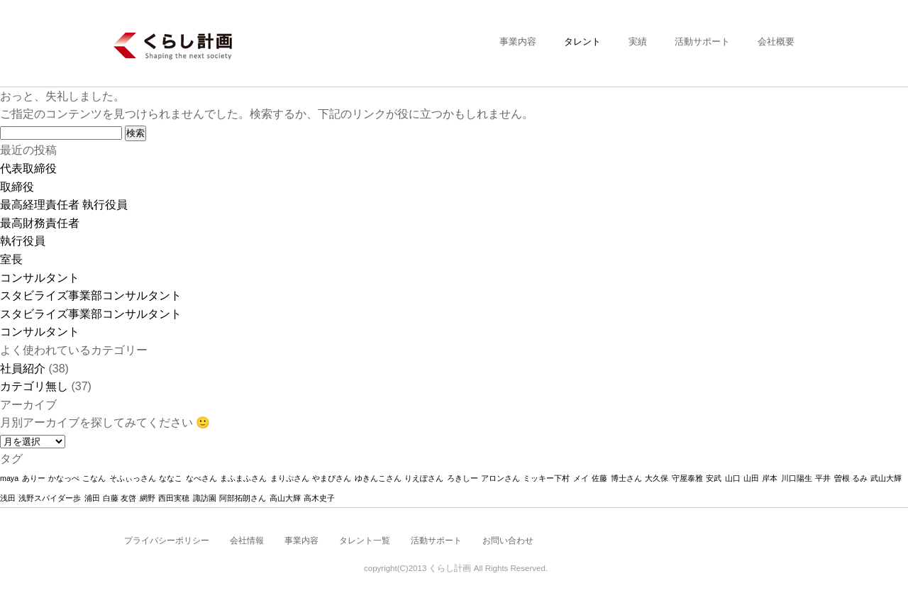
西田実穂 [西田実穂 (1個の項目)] (173, 498)
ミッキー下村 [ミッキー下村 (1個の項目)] (546, 478)
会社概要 (776, 41)
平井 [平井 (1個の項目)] (823, 478)
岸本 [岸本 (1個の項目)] (769, 478)
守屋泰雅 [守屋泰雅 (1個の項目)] (687, 478)
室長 (11, 259)
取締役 (17, 187)
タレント (582, 41)
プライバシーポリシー (166, 540)
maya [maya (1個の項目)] (9, 478)
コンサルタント (39, 278)
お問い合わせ (507, 540)
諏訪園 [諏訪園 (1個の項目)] (204, 498)
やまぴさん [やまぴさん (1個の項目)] (331, 478)
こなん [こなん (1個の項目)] (94, 478)
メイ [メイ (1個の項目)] (581, 478)
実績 (638, 41)
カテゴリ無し (34, 386)
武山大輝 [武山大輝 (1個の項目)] (886, 478)
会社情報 (247, 540)
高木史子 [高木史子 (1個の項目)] (319, 498)
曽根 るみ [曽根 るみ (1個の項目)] (851, 478)
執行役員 (22, 241)
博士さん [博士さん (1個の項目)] (626, 478)
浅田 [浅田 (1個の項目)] (8, 498)
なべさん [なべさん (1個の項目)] (201, 478)
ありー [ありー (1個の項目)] (33, 478)
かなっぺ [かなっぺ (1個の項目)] (63, 478)
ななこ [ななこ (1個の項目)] (170, 478)
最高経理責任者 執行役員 (64, 205)
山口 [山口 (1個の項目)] (733, 478)
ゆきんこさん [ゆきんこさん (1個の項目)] (378, 478)
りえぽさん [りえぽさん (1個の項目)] (423, 478)
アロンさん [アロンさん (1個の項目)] (500, 478)
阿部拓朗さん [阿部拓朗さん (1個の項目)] (242, 498)
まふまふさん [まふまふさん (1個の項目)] (243, 478)
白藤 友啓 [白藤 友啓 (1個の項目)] (119, 498)
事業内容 (517, 41)
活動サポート (702, 41)
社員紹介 (22, 368)
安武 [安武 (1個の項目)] (713, 478)
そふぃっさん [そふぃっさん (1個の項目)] (132, 478)
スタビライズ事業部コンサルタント (91, 295)
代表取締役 (28, 168)
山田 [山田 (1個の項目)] (751, 478)
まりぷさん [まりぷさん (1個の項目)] (289, 478)
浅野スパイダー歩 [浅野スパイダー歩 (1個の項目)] (49, 498)
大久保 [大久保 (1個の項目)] (656, 478)
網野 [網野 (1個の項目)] (147, 498)
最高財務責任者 (39, 223)
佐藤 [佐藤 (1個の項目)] (599, 478)
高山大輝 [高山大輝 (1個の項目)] (285, 498)
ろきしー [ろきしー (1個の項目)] (462, 478)
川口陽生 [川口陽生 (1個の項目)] (796, 478)
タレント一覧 (364, 540)
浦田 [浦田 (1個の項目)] (92, 498)
